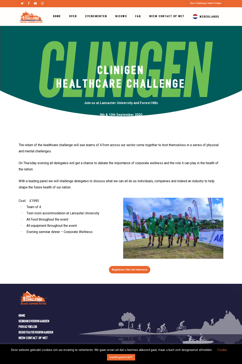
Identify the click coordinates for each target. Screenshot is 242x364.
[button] (129, 269)
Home (22, 316)
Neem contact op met (33, 338)
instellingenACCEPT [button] (121, 357)
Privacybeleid (28, 327)
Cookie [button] (222, 350)
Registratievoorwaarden (36, 332)
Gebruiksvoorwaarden (34, 321)
